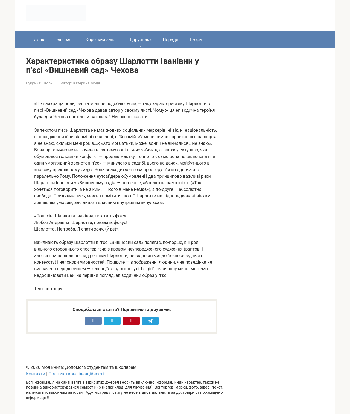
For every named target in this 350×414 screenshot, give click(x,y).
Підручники (140, 39)
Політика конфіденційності (76, 373)
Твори (195, 39)
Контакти (35, 373)
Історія (38, 39)
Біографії (65, 39)
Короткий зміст (101, 39)
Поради (170, 39)
